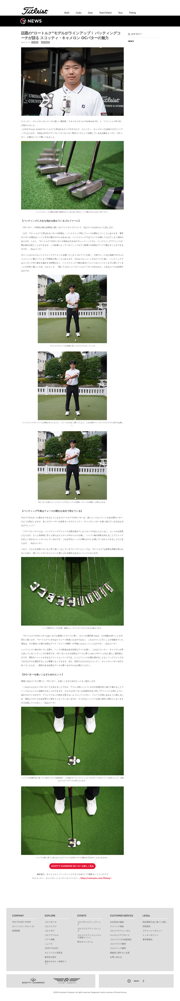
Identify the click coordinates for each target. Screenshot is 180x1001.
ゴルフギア (50, 931)
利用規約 (146, 926)
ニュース (49, 944)
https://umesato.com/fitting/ (95, 878)
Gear (90, 13)
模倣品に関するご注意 (120, 953)
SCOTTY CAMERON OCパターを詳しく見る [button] (72, 866)
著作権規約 (147, 939)
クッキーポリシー (150, 935)
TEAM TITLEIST (51, 948)
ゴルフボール (51, 922)
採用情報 (16, 931)
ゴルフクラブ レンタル (120, 931)
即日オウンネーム (85, 942)
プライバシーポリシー (152, 931)
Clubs (78, 13)
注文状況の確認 (117, 922)
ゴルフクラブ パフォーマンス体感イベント (89, 936)
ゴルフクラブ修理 (118, 944)
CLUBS (35, 42)
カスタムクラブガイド (120, 935)
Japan (136, 981)
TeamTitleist (105, 13)
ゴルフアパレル (51, 935)
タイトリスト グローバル (23, 926)
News (131, 41)
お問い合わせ (116, 957)
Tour (120, 13)
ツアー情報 (50, 939)
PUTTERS (45, 42)
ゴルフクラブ (51, 926)
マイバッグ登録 (117, 926)
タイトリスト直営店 (53, 953)
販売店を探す (51, 957)
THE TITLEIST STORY (21, 922)
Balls (66, 13)
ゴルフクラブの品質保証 (121, 939)
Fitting (132, 13)
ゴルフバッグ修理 (118, 948)
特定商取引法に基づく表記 (154, 922)
